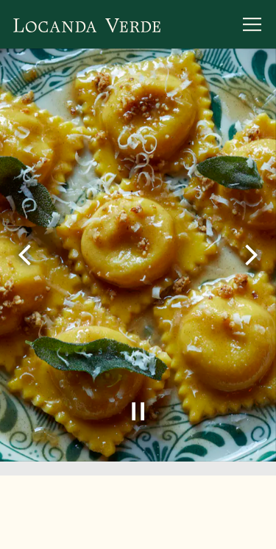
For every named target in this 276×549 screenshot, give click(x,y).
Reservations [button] (138, 484)
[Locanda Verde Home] (86, 24)
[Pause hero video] (138, 410)
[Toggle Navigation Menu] (252, 24)
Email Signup (138, 527)
